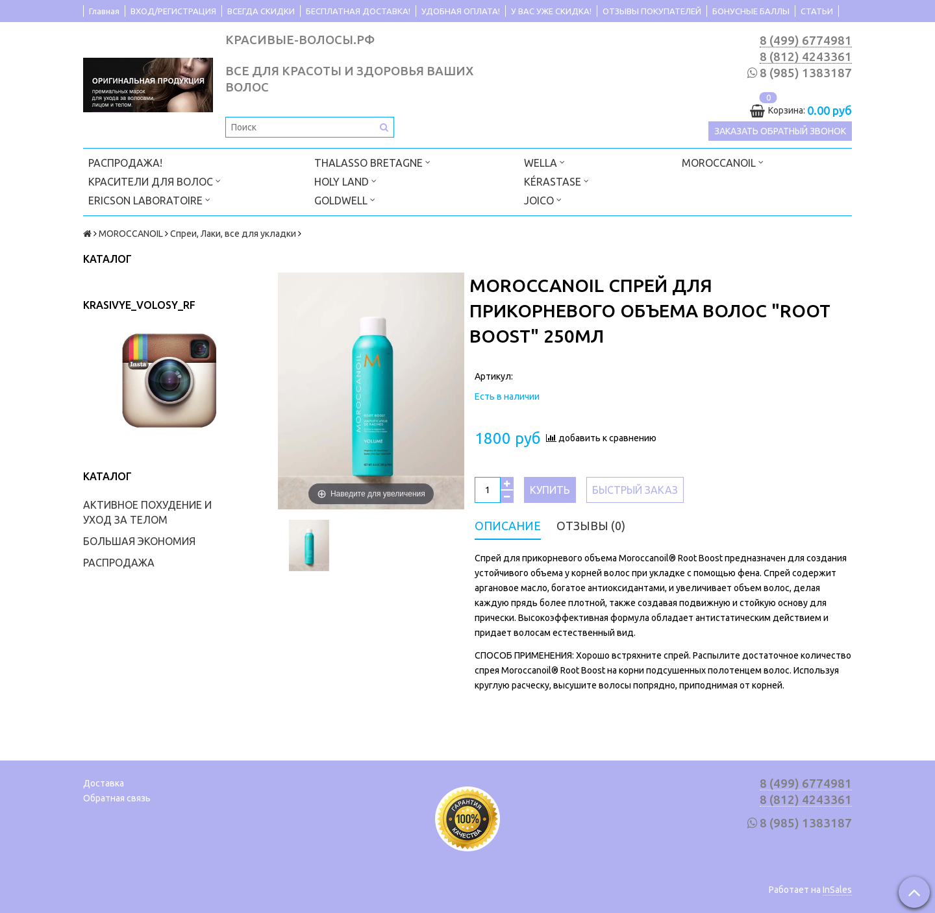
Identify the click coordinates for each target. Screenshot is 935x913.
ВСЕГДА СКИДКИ (261, 11)
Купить (550, 490)
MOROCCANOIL (723, 162)
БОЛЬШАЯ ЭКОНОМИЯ (139, 541)
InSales (837, 889)
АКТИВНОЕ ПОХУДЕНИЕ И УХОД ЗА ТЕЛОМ (147, 512)
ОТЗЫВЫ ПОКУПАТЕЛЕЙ (652, 11)
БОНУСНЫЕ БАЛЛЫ (751, 11)
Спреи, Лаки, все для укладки (233, 233)
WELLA (544, 162)
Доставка (103, 783)
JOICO (543, 199)
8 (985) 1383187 (806, 73)
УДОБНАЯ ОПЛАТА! (460, 11)
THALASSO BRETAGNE (372, 162)
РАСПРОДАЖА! (125, 163)
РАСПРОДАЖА (119, 562)
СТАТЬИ (817, 11)
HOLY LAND (345, 181)
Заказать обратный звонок (780, 131)
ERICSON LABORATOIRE (149, 199)
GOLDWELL (344, 199)
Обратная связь (117, 798)
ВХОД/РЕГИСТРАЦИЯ (173, 11)
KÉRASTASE (556, 181)
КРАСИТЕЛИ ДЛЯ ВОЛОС (154, 181)
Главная (104, 11)
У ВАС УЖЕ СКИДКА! (551, 11)
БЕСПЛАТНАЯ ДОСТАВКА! (358, 11)
